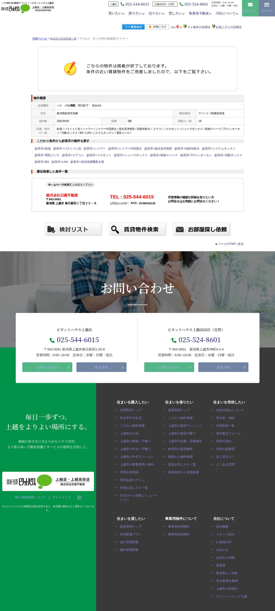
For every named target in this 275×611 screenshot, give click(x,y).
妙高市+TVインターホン (184, 155)
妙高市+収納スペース (155, 155)
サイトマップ (59, 497)
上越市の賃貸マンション (187, 425)
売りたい (153, 13)
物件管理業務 (130, 546)
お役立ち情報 (227, 554)
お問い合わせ (250, 9)
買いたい (111, 13)
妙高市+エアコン (70, 155)
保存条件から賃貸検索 (185, 470)
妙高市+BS (41, 161)
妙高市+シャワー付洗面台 (118, 148)
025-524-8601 (192, 4)
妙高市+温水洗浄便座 (149, 148)
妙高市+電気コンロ (46, 155)
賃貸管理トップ (132, 523)
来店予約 (267, 9)
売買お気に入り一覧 (135, 485)
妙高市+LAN (58, 161)
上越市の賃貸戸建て (183, 432)
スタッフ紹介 (227, 531)
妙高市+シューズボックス (124, 155)
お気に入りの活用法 (229, 27)
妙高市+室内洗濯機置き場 (83, 161)
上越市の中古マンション (138, 455)
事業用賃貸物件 (180, 531)
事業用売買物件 (180, 523)
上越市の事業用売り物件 (138, 462)
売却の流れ (225, 440)
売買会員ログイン (133, 477)
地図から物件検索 (182, 455)
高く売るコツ (227, 455)
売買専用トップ (132, 410)
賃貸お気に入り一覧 (183, 462)
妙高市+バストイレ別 (65, 148)
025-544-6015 (74, 339)
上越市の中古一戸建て (136, 447)
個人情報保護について (28, 497)
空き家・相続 (227, 417)
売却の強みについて (232, 410)
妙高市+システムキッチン (205, 148)
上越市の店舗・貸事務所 (187, 440)
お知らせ (224, 546)
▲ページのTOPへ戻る (230, 244)
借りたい (132, 13)
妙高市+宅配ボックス (214, 155)
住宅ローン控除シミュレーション (138, 495)
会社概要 (224, 523)
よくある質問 (227, 462)
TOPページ (39, 38)
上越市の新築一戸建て (136, 440)
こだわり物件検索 (133, 425)
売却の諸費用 (227, 447)
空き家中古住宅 (132, 417)
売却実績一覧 (227, 425)
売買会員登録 (130, 470)
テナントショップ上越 (233, 591)
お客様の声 (225, 538)
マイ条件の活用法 (200, 27)
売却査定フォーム (230, 432)
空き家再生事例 (228, 576)
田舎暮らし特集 (228, 569)
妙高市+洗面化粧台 (176, 148)
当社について (225, 13)
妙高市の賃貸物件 (182, 447)
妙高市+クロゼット (94, 155)
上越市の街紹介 (228, 584)
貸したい (173, 13)
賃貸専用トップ (180, 410)
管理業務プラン (132, 531)
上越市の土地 (130, 432)
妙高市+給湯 (42, 148)
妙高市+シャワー (90, 148)
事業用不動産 (197, 13)
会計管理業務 (130, 538)
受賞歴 (222, 561)
